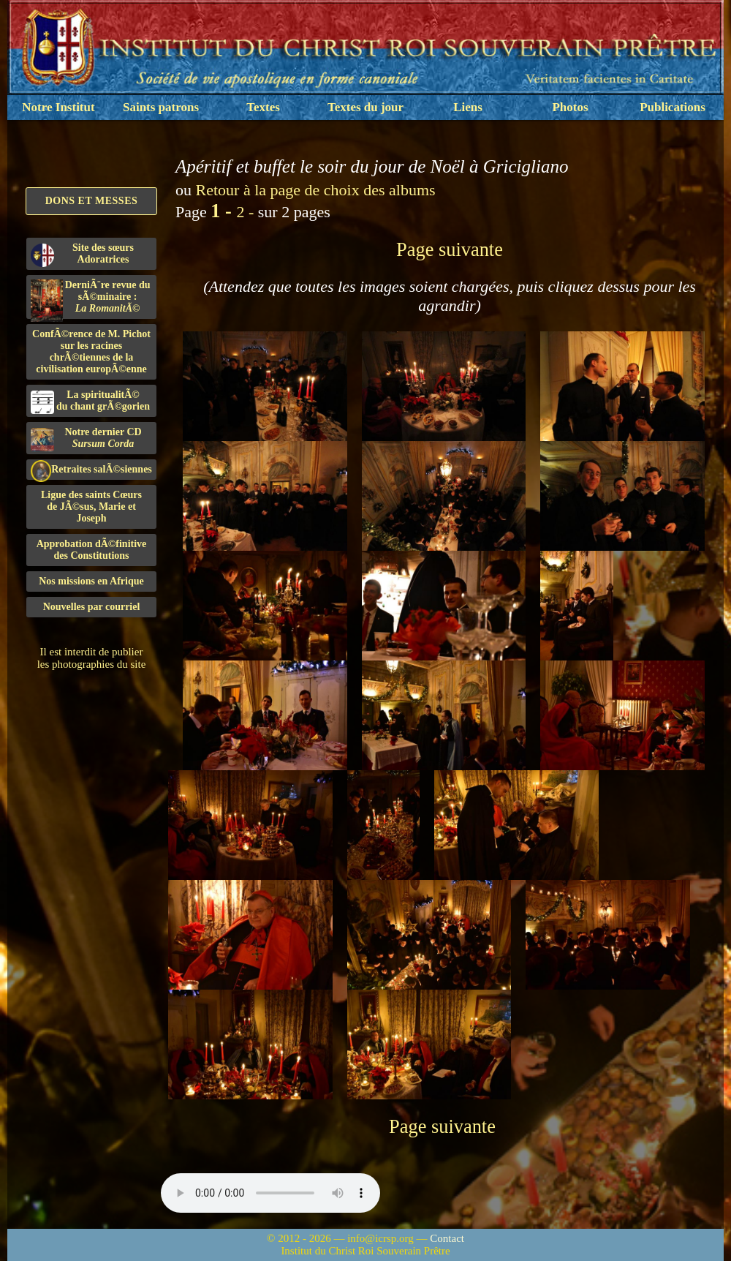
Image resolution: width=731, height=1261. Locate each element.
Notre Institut (58, 107)
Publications (672, 107)
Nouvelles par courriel (91, 606)
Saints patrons (161, 107)
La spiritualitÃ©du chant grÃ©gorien (90, 401)
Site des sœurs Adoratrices (82, 254)
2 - (246, 212)
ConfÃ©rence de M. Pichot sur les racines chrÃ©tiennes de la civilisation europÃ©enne (91, 351)
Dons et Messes (91, 200)
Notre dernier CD (86, 438)
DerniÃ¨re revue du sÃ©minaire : (91, 299)
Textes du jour (365, 107)
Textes (263, 107)
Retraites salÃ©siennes (91, 470)
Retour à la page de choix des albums (316, 190)
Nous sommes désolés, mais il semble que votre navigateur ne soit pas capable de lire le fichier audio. (270, 1193)
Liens (467, 107)
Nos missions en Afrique (91, 581)
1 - (223, 211)
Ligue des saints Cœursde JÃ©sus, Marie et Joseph (91, 506)
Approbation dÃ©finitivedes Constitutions (92, 549)
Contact (447, 1238)
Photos (570, 107)
